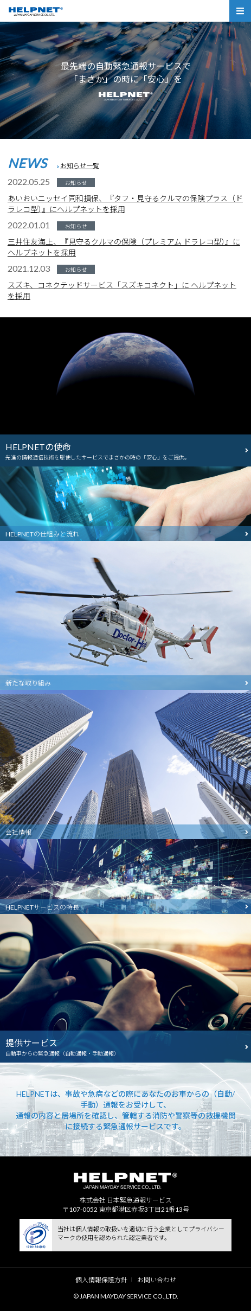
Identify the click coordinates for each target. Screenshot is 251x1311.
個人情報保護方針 (101, 1280)
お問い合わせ (156, 1280)
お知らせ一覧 (79, 166)
